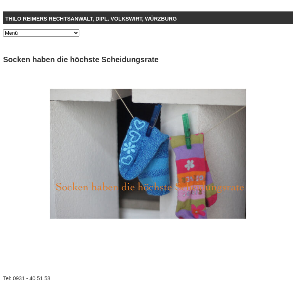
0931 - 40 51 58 (31, 278)
